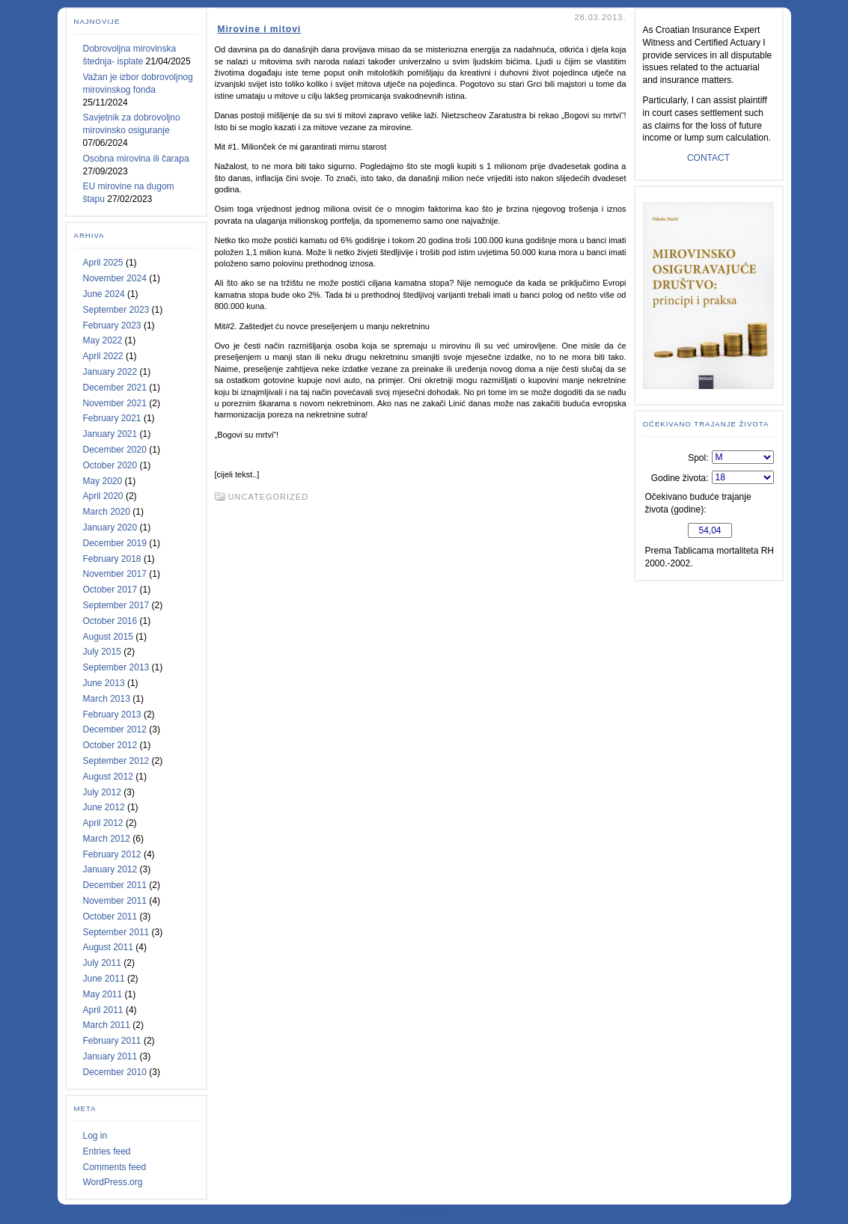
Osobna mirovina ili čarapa (136, 158)
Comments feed (115, 1167)
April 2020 (103, 496)
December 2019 (115, 543)
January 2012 (110, 869)
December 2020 (115, 449)
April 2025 (103, 262)
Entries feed (107, 1151)
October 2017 (110, 589)
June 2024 (104, 294)
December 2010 (115, 1072)
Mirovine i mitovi (260, 29)
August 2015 (108, 636)
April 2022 (103, 356)
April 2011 (103, 1010)
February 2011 (112, 1040)
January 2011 (110, 1056)
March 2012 (106, 838)
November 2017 (115, 574)
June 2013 (104, 683)
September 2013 (116, 667)
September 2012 (116, 761)
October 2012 (110, 745)
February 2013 (112, 714)
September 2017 (116, 605)
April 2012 (103, 823)
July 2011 (102, 963)
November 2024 (115, 278)
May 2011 (103, 994)
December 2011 (115, 885)
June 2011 (104, 978)
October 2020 (110, 465)
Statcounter (424, 1209)
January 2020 (110, 527)
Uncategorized (268, 496)
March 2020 (106, 512)
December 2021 (115, 387)
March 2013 (106, 699)
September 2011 (116, 932)
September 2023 (116, 310)
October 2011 (110, 916)
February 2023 (112, 325)
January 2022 (110, 372)
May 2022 (103, 340)
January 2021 (110, 434)
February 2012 (112, 854)
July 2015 (102, 651)
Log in (95, 1135)
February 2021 (112, 418)
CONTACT (708, 158)
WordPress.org (113, 1182)
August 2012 (108, 776)
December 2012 (115, 729)
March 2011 (106, 1025)
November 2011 (115, 901)
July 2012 (102, 792)
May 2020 (103, 481)
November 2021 (115, 403)
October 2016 (110, 621)
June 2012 (104, 807)
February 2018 (112, 559)
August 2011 (108, 947)
